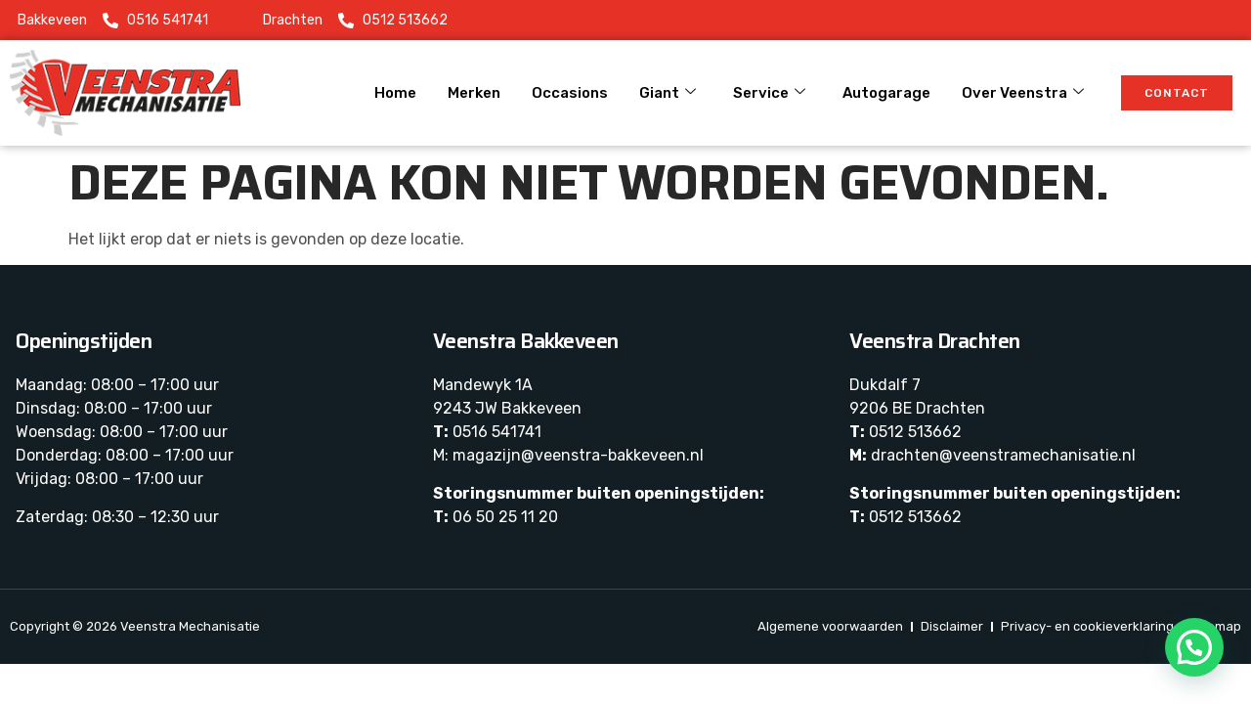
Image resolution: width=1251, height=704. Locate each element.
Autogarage (886, 93)
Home (395, 93)
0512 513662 (915, 431)
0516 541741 (497, 431)
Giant (667, 93)
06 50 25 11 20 (505, 516)
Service (769, 93)
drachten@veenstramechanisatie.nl (1003, 455)
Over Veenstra (1023, 93)
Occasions (570, 93)
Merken (474, 93)
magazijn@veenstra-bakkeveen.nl (578, 455)
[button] (1194, 647)
